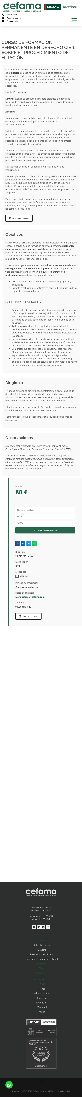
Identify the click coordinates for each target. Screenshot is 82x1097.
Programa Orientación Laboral (42, 958)
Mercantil (42, 1007)
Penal (42, 988)
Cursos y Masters (41, 979)
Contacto (41, 972)
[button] (74, 18)
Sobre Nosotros (42, 945)
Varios (41, 1011)
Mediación (41, 1002)
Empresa (41, 997)
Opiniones (41, 963)
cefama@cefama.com (33, 596)
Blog (41, 968)
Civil (42, 984)
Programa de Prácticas (42, 954)
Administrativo (42, 993)
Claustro (41, 949)
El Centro (41, 940)
